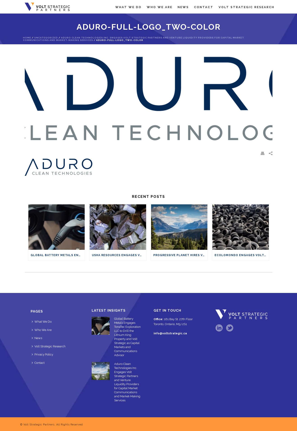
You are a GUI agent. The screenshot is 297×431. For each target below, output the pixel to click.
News (183, 7)
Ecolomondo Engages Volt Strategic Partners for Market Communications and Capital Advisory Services (242, 255)
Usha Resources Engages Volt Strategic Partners (119, 255)
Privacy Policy (42, 354)
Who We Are (159, 7)
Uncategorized (46, 37)
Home (27, 37)
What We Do (128, 7)
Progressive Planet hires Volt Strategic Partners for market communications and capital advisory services (180, 255)
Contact (203, 7)
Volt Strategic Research (246, 7)
